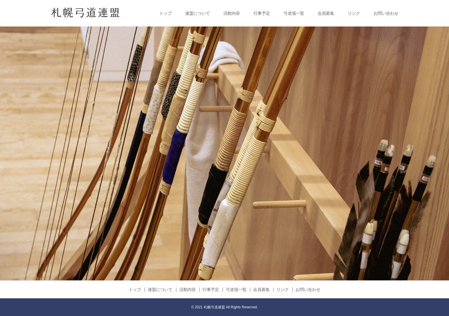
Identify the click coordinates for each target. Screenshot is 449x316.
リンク (354, 13)
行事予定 (262, 13)
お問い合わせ (386, 13)
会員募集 (326, 13)
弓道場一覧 (294, 13)
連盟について (197, 13)
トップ (165, 13)
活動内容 (231, 13)
